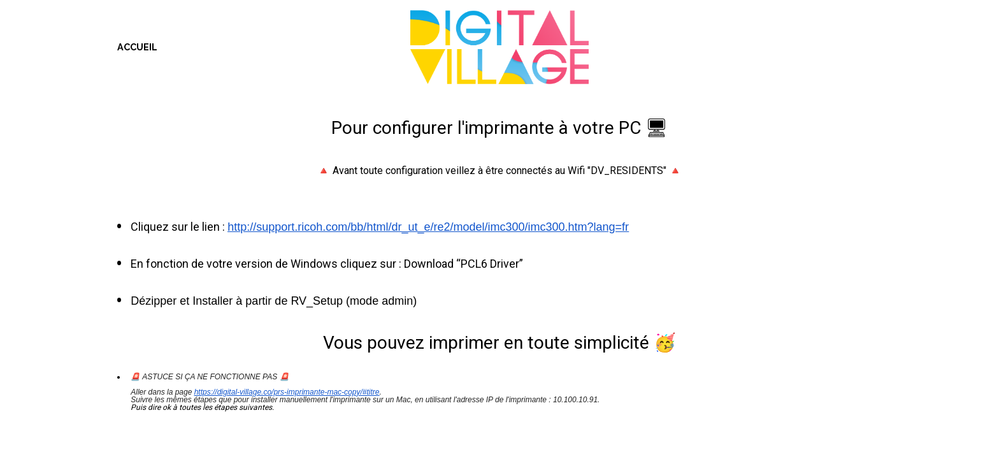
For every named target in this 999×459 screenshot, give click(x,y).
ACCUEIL (137, 46)
